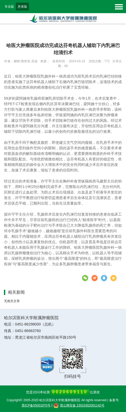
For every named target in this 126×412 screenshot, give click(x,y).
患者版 (22, 6)
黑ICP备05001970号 (36, 405)
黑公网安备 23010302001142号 (78, 405)
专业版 (9, 6)
